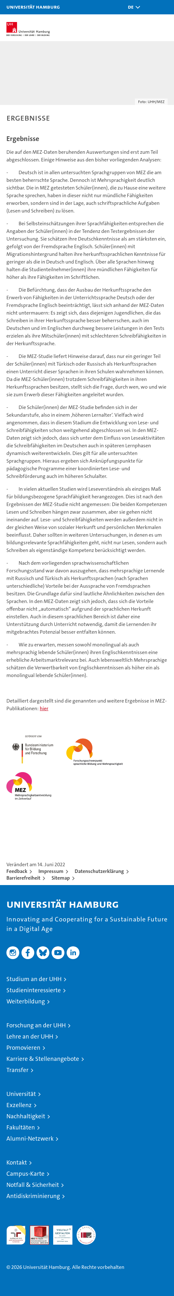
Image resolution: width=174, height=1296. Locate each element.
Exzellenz (19, 1105)
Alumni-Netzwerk (30, 1139)
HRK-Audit (59, 1232)
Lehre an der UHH (29, 1036)
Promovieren (23, 1048)
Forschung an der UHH (36, 1025)
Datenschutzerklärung (99, 871)
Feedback (16, 871)
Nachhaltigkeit (25, 1116)
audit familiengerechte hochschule (16, 1235)
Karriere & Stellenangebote (42, 1059)
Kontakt (16, 1162)
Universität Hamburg (33, 6)
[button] (132, 7)
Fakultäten (20, 1127)
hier (44, 708)
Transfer (17, 1070)
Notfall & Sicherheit (32, 1185)
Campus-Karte (25, 1174)
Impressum (50, 871)
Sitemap (61, 878)
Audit (36, 1228)
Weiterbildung (25, 1001)
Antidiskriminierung (33, 1196)
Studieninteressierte (33, 990)
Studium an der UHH (34, 979)
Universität (21, 1094)
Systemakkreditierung (86, 1228)
